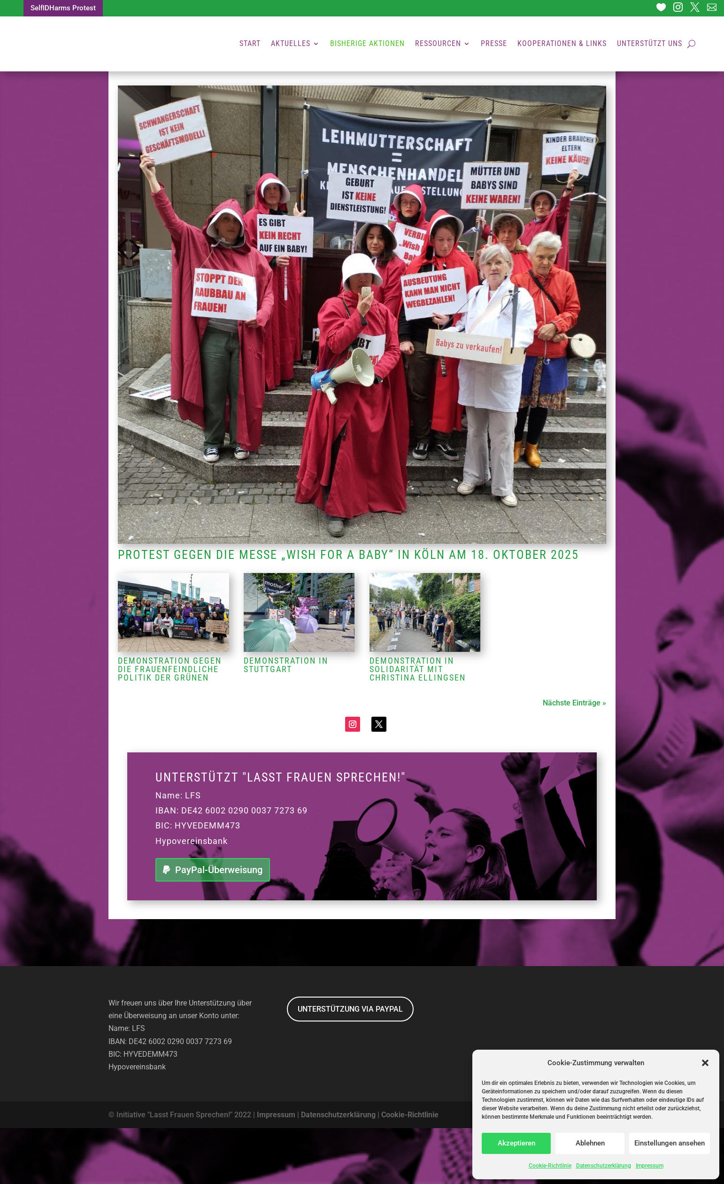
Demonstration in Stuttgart (286, 721)
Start (250, 44)
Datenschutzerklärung (603, 1165)
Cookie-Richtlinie (550, 1165)
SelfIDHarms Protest (65, 8)
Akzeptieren (516, 1143)
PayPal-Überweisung (218, 925)
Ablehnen (590, 1143)
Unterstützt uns (649, 44)
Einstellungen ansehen (669, 1143)
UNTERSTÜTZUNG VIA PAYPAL (350, 1064)
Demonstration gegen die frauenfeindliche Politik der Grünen (170, 725)
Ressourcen (438, 44)
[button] (705, 1063)
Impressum (649, 1165)
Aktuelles (290, 44)
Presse (494, 44)
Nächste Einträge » (574, 758)
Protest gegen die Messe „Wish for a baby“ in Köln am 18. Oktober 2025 (348, 611)
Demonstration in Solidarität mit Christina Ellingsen (418, 725)
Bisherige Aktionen (367, 44)
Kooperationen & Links (562, 44)
